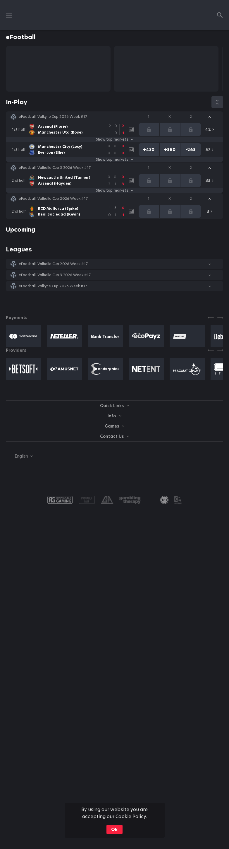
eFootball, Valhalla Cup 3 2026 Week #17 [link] (55, 167)
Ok (114, 829)
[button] (114, 116)
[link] (70, 129)
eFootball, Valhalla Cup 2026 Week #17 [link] (53, 198)
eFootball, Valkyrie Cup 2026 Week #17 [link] (53, 116)
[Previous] (211, 318)
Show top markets (114, 139)
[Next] (220, 318)
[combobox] (19, 456)
